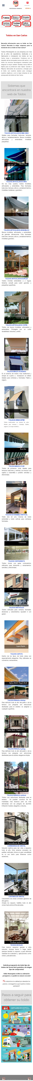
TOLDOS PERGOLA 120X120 (16, 795)
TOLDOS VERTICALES (16, 607)
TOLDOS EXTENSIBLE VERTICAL (16, 515)
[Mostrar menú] (3, 5)
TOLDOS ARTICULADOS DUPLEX (16, 279)
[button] (27, 2)
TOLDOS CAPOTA (16, 654)
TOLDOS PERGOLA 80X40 (16, 700)
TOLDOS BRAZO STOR (16, 466)
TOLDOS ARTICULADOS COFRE (16, 325)
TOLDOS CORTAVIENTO (16, 561)
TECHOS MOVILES (16, 945)
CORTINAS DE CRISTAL (16, 896)
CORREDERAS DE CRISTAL (16, 846)
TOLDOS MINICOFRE (16, 420)
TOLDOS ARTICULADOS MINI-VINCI (16, 133)
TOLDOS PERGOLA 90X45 (16, 749)
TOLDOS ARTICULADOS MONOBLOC (16, 230)
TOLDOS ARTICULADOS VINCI (16, 182)
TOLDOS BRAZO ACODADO (16, 371)
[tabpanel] (16, 21)
